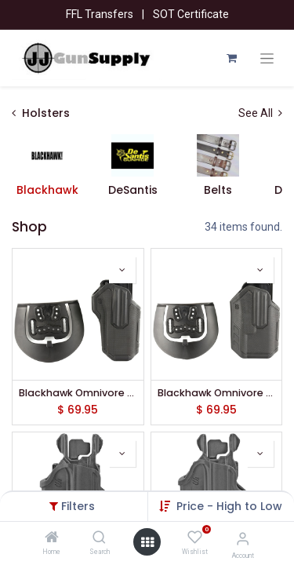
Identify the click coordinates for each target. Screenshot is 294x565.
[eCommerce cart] (231, 58)
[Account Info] (242, 539)
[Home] (52, 538)
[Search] (99, 538)
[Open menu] (147, 542)
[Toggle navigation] (267, 58)
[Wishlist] (195, 537)
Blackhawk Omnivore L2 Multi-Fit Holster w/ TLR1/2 (217, 393)
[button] (229, 506)
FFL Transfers (99, 14)
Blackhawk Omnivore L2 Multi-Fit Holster (78, 393)
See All (260, 113)
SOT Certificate (191, 14)
